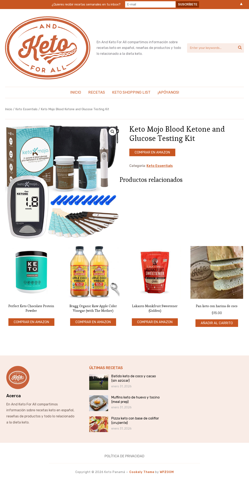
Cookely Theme (141, 472)
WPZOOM (167, 472)
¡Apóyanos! (168, 92)
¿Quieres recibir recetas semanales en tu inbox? (86, 4)
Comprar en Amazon (152, 152)
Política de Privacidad (124, 456)
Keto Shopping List (131, 92)
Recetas (96, 92)
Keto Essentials (26, 109)
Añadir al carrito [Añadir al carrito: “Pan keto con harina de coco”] (217, 323)
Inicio (75, 92)
